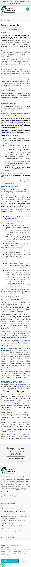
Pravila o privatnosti (24, 436)
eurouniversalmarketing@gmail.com (18, 440)
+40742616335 (7, 528)
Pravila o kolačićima (12, 436)
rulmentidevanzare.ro (7, 61)
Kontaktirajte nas (16, 458)
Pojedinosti (24, 561)
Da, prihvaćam (9, 561)
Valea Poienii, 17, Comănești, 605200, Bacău (15, 526)
